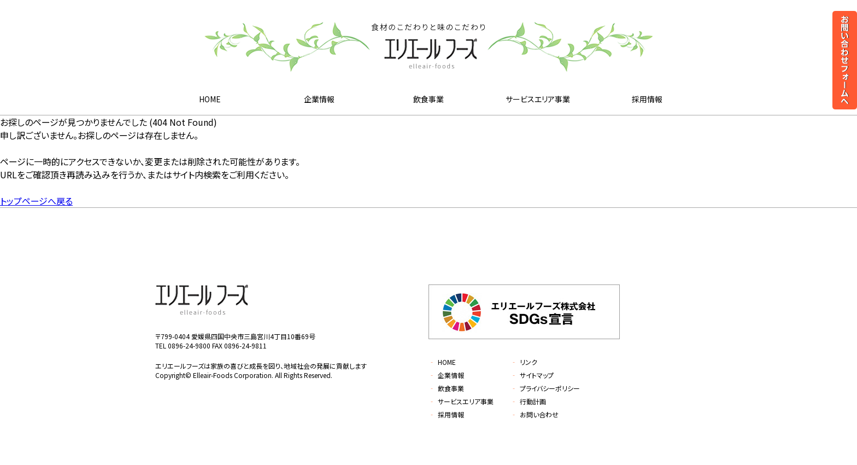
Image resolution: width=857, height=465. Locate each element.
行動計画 (528, 401)
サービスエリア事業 (538, 99)
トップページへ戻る (36, 200)
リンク (523, 362)
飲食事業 (428, 99)
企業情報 (319, 99)
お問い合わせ (534, 414)
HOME (210, 99)
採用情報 (647, 99)
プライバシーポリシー (545, 388)
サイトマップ (532, 375)
